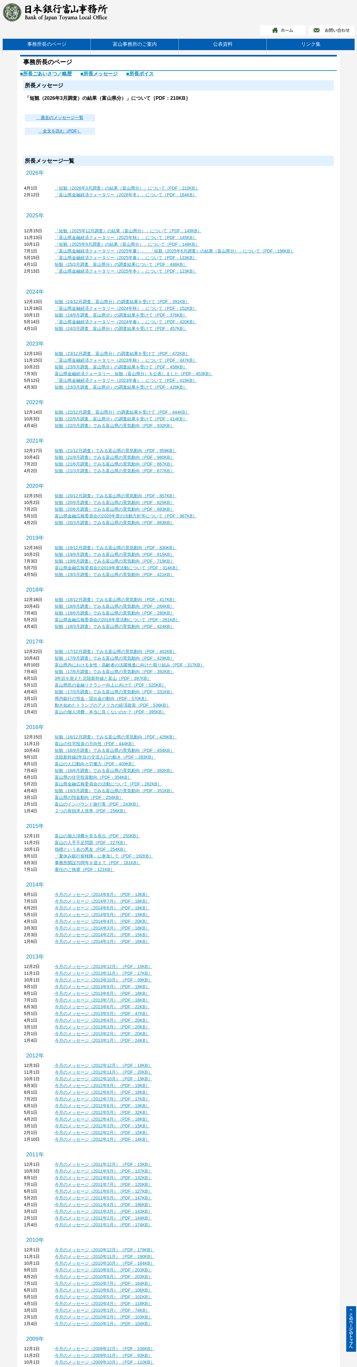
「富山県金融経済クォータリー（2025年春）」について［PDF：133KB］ (126, 257)
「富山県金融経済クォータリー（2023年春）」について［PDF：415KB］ (126, 380)
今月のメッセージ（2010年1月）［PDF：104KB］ (103, 1323)
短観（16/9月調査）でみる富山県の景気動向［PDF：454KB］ (114, 750)
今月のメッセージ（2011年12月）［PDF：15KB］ (103, 1164)
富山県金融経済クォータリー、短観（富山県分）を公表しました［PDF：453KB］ (134, 373)
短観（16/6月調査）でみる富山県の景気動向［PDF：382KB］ (114, 770)
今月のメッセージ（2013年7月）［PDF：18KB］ (102, 1000)
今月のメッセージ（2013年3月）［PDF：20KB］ (102, 1026)
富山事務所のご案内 (135, 44)
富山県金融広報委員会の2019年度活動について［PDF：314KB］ (117, 567)
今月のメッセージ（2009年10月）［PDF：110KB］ (105, 1362)
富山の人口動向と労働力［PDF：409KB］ (95, 763)
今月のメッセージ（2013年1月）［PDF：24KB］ (102, 1040)
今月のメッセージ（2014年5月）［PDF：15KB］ (102, 914)
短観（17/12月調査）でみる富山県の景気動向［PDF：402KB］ (116, 651)
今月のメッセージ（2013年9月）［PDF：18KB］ (102, 986)
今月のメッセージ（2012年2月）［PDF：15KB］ (102, 1132)
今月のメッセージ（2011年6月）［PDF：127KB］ (103, 1191)
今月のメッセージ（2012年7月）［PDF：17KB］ (102, 1099)
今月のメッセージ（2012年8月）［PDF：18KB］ (102, 1092)
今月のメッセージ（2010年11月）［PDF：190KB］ (105, 1256)
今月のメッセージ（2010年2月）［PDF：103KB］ (103, 1316)
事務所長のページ (46, 44)
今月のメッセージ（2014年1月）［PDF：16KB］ (102, 941)
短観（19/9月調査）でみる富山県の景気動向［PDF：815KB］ (114, 554)
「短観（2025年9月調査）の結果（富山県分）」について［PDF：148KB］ (127, 244)
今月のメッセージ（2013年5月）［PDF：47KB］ (102, 1013)
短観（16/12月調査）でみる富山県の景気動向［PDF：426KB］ (116, 736)
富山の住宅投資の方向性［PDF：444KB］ (95, 743)
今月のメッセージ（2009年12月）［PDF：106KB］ (105, 1348)
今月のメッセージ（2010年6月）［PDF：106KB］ (103, 1290)
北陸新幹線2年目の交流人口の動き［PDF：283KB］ (105, 757)
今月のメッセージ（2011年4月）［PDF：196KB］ (103, 1204)
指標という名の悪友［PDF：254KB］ (91, 849)
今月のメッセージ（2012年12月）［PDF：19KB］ (103, 1065)
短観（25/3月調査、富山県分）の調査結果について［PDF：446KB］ (121, 264)
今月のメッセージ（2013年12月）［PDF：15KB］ (103, 966)
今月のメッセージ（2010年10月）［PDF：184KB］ (105, 1263)
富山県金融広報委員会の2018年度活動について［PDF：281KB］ (117, 619)
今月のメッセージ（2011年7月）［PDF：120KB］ (103, 1184)
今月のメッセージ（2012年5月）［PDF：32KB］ (102, 1112)
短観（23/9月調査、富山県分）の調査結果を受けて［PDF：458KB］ (121, 366)
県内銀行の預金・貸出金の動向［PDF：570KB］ (102, 698)
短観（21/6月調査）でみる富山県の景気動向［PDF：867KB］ (114, 464)
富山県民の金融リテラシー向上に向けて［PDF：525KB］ (110, 685)
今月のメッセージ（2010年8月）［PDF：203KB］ (103, 1276)
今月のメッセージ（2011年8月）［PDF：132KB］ (103, 1177)
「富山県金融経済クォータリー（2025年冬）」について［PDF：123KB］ (126, 271)
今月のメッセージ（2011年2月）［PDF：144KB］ (103, 1218)
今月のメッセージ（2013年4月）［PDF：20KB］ (102, 1020)
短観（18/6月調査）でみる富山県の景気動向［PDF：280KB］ (114, 613)
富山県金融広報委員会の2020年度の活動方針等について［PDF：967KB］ (126, 515)
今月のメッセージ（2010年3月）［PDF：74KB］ (102, 1310)
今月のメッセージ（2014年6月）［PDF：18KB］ (102, 907)
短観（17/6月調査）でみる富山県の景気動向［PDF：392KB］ (114, 671)
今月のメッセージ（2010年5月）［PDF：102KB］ (103, 1296)
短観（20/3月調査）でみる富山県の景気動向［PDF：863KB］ (114, 522)
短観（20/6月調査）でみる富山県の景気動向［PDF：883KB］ (114, 509)
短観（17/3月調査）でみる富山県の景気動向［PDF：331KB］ (114, 691)
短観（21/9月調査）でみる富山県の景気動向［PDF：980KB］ (114, 457)
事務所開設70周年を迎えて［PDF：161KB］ (98, 862)
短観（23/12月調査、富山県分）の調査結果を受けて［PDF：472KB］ (122, 353)
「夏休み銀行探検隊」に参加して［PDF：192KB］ (104, 856)
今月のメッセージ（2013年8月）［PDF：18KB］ (102, 993)
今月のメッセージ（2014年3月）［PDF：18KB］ (102, 928)
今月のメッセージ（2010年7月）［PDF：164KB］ (103, 1283)
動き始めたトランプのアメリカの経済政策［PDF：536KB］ (112, 705)
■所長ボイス (140, 73)
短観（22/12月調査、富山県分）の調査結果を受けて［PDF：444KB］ (122, 412)
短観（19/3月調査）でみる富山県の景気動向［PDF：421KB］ (114, 574)
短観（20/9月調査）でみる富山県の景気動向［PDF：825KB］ (114, 502)
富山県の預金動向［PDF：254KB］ (89, 797)
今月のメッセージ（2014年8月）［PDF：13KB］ (102, 894)
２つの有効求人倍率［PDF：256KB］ (91, 810)
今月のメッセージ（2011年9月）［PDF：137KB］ (103, 1171)
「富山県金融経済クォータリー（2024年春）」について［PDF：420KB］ (126, 321)
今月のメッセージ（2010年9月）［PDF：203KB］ (103, 1269)
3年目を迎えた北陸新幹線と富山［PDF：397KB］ (103, 678)
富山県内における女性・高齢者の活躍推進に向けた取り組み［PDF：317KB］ (129, 664)
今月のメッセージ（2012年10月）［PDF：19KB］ (103, 1078)
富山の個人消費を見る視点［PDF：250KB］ (97, 835)
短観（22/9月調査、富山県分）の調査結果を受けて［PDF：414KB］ (121, 418)
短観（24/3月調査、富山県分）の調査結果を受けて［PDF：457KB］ (121, 328)
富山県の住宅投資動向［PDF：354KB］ (93, 777)
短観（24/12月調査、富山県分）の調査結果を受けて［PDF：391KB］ (122, 301)
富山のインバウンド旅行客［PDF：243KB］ (97, 804)
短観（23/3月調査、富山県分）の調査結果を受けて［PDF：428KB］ (121, 387)
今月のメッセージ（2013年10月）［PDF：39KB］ (103, 979)
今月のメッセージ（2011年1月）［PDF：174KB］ (103, 1224)
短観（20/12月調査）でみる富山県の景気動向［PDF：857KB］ (116, 495)
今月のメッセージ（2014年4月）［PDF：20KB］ (102, 921)
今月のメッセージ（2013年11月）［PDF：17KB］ (103, 973)
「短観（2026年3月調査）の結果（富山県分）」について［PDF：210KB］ (127, 188)
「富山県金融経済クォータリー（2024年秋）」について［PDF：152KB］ (126, 308)
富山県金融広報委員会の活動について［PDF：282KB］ (108, 783)
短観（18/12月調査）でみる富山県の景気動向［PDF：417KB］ (116, 599)
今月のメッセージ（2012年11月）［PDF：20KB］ (103, 1072)
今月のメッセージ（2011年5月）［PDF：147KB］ (103, 1197)
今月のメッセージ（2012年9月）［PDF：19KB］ (102, 1085)
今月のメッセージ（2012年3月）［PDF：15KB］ (102, 1125)
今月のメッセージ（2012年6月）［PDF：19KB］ (102, 1105)
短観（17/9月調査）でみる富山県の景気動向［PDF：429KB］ (114, 658)
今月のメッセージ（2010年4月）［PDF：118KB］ (103, 1303)
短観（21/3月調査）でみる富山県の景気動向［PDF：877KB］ (114, 470)
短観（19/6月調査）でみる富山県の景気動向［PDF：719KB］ (114, 561)
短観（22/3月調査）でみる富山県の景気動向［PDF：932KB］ (114, 425)
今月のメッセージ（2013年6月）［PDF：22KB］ (102, 1006)
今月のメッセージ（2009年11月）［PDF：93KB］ (103, 1355)
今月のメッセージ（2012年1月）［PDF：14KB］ (102, 1139)
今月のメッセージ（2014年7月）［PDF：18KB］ (102, 901)
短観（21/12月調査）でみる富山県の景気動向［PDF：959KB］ (116, 450)
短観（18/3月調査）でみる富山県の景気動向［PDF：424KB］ (114, 626)
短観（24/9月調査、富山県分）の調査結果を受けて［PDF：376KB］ (121, 315)
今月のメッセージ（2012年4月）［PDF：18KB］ (102, 1119)
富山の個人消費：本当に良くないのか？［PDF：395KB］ (110, 711)
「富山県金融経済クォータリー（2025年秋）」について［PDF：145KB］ (126, 237)
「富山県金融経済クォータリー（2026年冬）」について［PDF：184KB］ (126, 194)
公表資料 (223, 44)
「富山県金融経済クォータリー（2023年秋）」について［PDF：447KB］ (126, 360)
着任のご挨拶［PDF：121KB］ (85, 869)
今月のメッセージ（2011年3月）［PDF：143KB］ (103, 1211)
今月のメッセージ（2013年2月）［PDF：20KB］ (102, 1033)
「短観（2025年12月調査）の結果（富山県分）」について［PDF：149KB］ (128, 230)
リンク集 (311, 44)
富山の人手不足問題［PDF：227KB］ (91, 842)
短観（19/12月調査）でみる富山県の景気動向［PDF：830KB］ (116, 547)
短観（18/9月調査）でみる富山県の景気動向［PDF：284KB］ (114, 606)
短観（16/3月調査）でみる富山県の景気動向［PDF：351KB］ (114, 790)
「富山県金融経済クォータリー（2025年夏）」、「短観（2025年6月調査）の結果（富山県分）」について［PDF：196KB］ (174, 250)
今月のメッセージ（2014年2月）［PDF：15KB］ (102, 934)
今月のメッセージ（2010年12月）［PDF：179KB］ (105, 1249)
